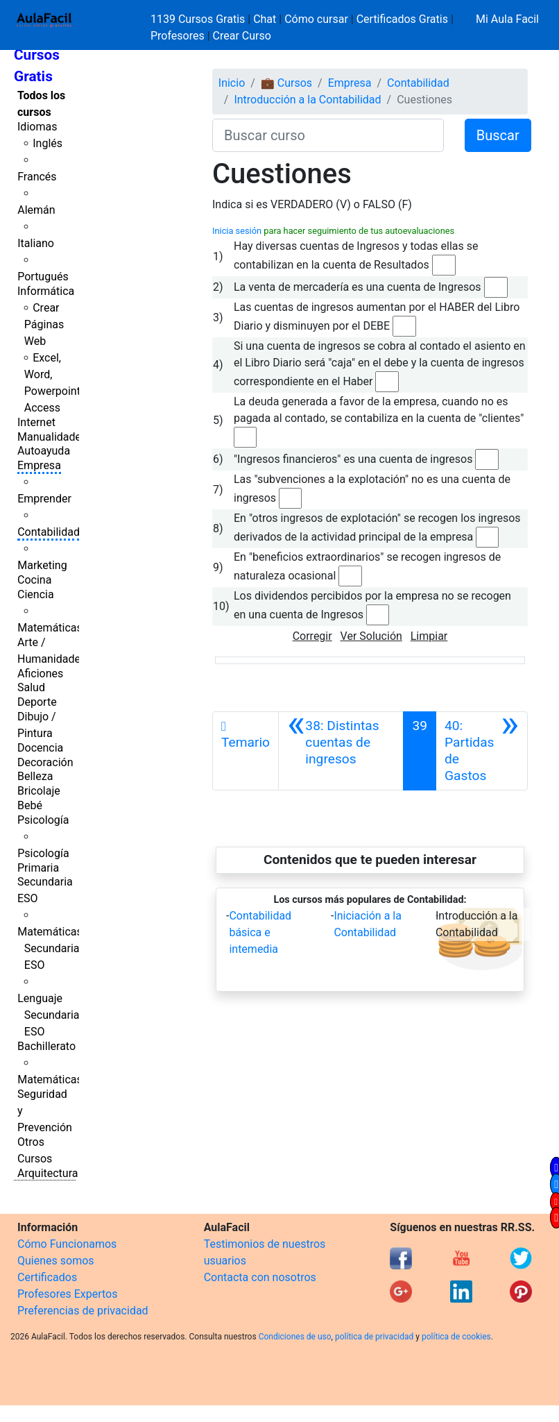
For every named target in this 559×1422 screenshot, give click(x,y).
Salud (31, 687)
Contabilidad (48, 532)
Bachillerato (46, 1046)
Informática (45, 291)
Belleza (35, 776)
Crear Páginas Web (44, 324)
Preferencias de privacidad (82, 1310)
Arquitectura (47, 1173)
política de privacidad (374, 1336)
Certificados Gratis (402, 19)
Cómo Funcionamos (67, 1244)
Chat (264, 19)
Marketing (42, 565)
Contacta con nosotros (260, 1277)
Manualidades (52, 436)
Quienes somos (55, 1260)
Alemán (36, 210)
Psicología (43, 820)
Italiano (35, 243)
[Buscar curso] (328, 135)
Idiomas (37, 126)
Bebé (29, 805)
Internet (36, 422)
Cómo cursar (316, 19)
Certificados (47, 1277)
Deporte (37, 702)
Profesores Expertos (67, 1294)
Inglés (47, 143)
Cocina (34, 579)
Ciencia (35, 594)
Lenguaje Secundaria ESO (48, 1015)
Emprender (44, 498)
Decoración (45, 762)
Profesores (177, 35)
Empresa (39, 465)
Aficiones (40, 673)
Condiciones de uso (295, 1336)
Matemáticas (50, 627)
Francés (36, 176)
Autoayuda (43, 450)
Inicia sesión (236, 231)
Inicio (231, 83)
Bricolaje (38, 790)
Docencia (40, 747)
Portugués (43, 276)
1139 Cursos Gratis (199, 19)
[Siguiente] (482, 750)
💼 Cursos (286, 83)
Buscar (497, 135)
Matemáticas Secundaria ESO (50, 948)
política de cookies (456, 1336)
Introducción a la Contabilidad (307, 99)
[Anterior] (341, 750)
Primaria (38, 867)
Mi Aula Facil (507, 19)
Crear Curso (242, 35)
